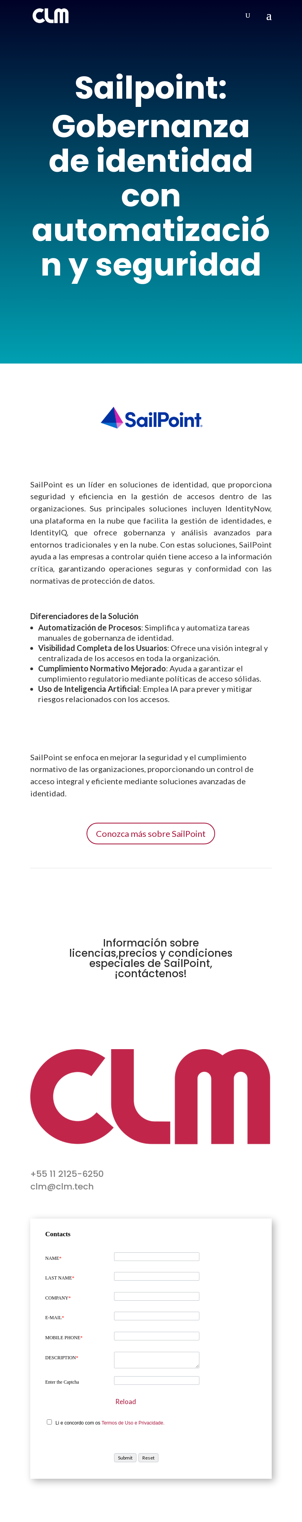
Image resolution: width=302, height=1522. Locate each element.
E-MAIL (54, 1317)
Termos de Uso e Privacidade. (132, 1423)
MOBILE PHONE (64, 1337)
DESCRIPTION (61, 1357)
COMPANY (58, 1298)
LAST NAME (59, 1278)
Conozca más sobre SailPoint (151, 833)
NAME (53, 1258)
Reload (125, 1401)
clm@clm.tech (62, 1186)
